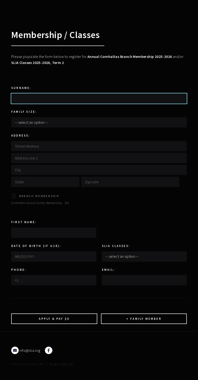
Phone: (18, 269)
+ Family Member (144, 318)
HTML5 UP (66, 364)
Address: (20, 135)
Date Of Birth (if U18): (36, 246)
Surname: (21, 88)
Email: (108, 269)
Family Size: (24, 111)
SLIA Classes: (116, 246)
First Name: (23, 222)
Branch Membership (39, 196)
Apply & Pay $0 (54, 318)
